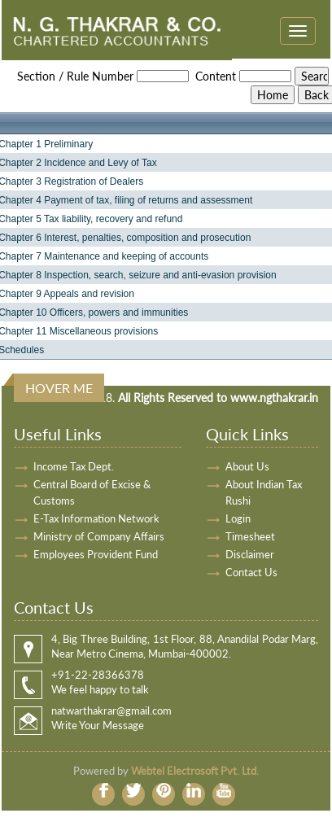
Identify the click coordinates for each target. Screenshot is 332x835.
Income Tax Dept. (73, 466)
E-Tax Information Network (96, 518)
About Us (247, 466)
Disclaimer (249, 554)
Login (238, 518)
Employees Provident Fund (95, 554)
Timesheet (250, 536)
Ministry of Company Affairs (98, 536)
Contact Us (251, 572)
